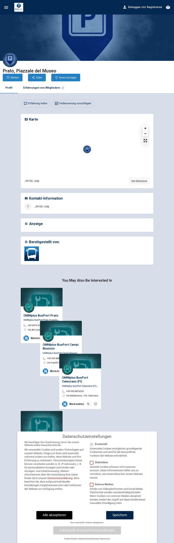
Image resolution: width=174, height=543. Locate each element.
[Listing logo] (10, 60)
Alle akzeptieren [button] (54, 518)
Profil (8, 87)
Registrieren (154, 7)
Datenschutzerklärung (60, 481)
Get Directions (139, 181)
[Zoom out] (145, 133)
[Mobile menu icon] (6, 7)
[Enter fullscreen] (145, 140)
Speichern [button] (120, 518)
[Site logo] (19, 7)
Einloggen (134, 7)
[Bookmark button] (57, 338)
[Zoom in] (145, 128)
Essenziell (100, 447)
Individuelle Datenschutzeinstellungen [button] (87, 533)
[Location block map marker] (87, 149)
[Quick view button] (50, 338)
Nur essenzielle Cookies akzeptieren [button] (87, 526)
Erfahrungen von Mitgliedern (44, 88)
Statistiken (100, 465)
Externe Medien (103, 487)
